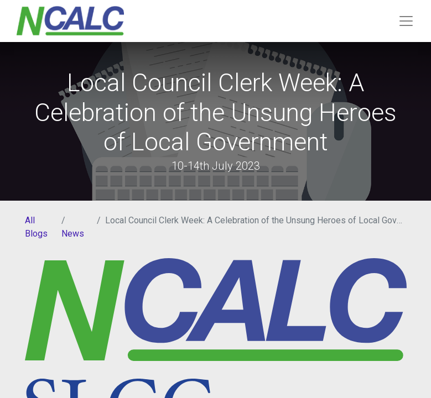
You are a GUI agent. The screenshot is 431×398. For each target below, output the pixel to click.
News (72, 233)
